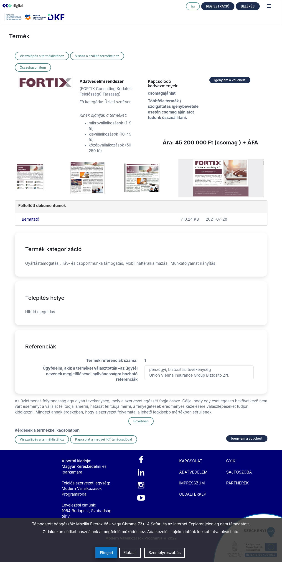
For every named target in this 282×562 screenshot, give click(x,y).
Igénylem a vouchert (229, 80)
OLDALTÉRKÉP (192, 494)
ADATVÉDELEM (193, 472)
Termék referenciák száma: (112, 360)
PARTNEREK (237, 483)
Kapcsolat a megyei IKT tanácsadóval (103, 439)
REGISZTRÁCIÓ (217, 6)
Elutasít (130, 552)
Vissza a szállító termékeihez (97, 56)
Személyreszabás (164, 552)
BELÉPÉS (247, 6)
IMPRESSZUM (192, 483)
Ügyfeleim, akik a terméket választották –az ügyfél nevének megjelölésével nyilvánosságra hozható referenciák (90, 374)
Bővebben (141, 421)
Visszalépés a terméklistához (42, 56)
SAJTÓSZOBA (239, 472)
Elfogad (106, 552)
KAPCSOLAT (190, 461)
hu (193, 6)
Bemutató (30, 219)
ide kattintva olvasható (217, 531)
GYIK (230, 461)
